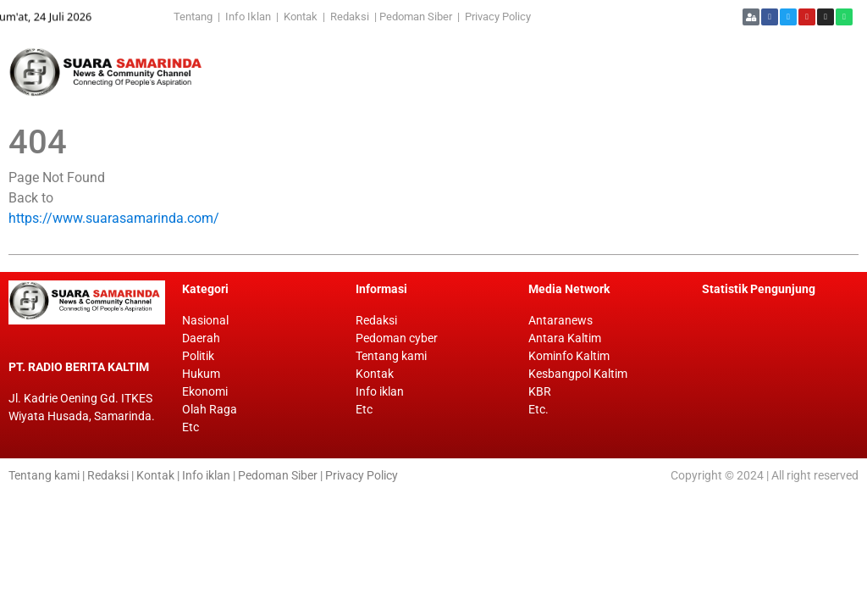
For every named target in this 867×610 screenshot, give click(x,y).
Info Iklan (248, 16)
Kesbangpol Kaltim (577, 373)
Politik (198, 356)
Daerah (201, 338)
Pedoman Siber (415, 16)
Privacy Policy (498, 16)
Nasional (205, 320)
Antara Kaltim (564, 338)
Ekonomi (205, 391)
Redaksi (349, 16)
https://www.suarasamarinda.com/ (113, 218)
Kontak (302, 16)
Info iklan (380, 391)
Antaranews (560, 320)
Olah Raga (209, 409)
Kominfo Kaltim (569, 356)
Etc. (538, 409)
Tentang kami (391, 356)
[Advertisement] (525, 72)
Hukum (201, 373)
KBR (539, 391)
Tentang (196, 16)
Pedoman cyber (397, 338)
